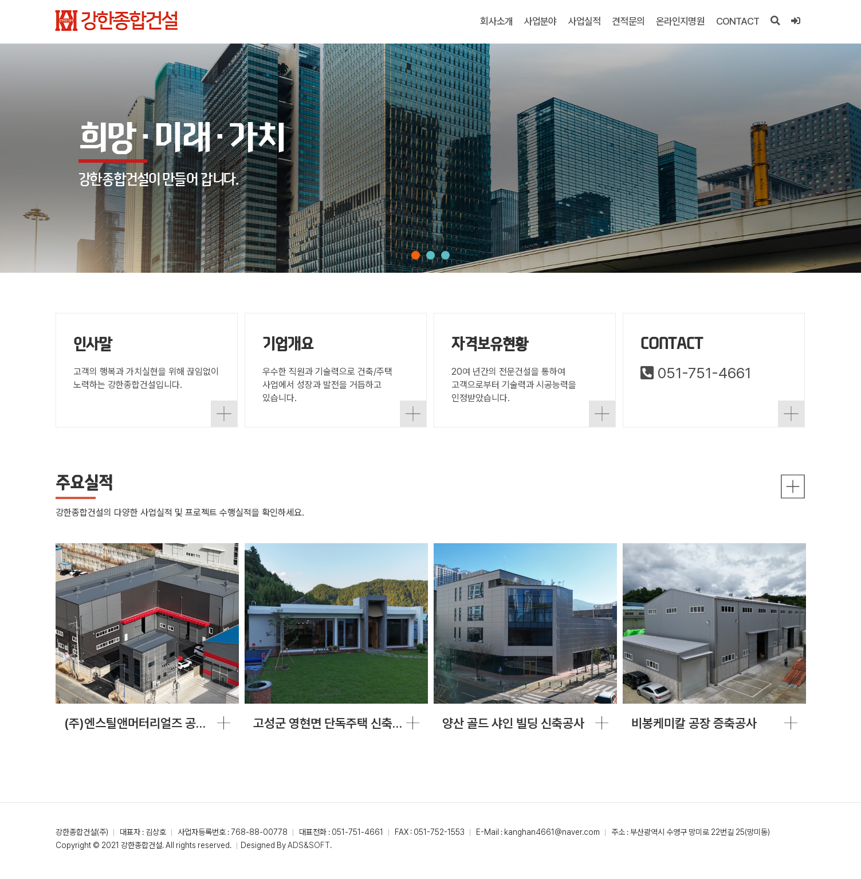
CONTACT (737, 21)
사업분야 (540, 21)
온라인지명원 (680, 21)
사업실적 (584, 21)
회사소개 (497, 21)
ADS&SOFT (309, 849)
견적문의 (628, 21)
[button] (415, 255)
